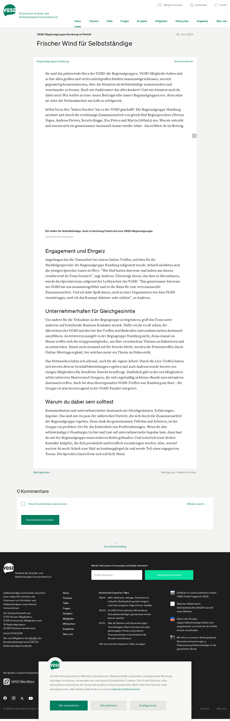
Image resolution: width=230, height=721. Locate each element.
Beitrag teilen (41, 472)
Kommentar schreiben (40, 519)
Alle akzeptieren (69, 705)
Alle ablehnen (108, 705)
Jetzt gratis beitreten (185, 576)
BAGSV (33, 640)
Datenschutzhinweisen (125, 689)
